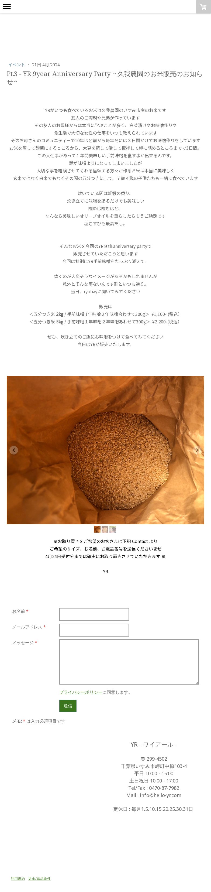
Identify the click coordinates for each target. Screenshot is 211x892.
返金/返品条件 (39, 878)
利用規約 (18, 878)
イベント (17, 64)
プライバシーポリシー (80, 692)
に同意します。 (96, 692)
